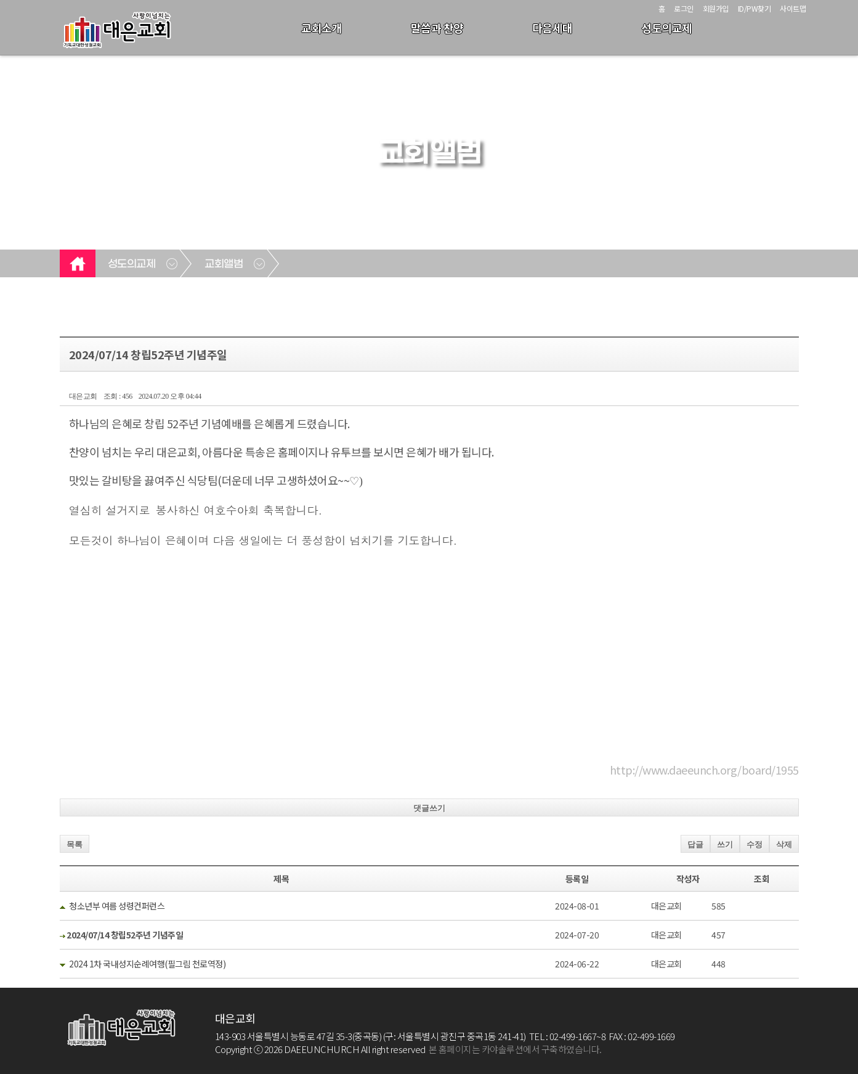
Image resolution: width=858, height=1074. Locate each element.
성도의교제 (666, 28)
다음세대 (552, 28)
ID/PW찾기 (754, 8)
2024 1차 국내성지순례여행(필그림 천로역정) (147, 964)
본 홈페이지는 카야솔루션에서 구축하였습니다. (515, 1049)
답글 (695, 844)
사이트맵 (793, 8)
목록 (75, 844)
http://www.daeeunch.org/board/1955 (704, 770)
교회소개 (321, 28)
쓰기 (725, 844)
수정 (755, 844)
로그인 (684, 8)
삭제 (784, 844)
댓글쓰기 (429, 808)
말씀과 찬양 (437, 28)
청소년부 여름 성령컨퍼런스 (116, 906)
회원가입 (716, 8)
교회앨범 (223, 264)
